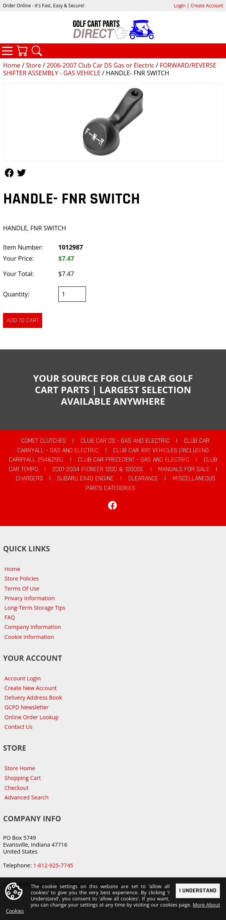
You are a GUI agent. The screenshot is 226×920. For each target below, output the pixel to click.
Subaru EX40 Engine (85, 478)
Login (179, 5)
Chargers (29, 478)
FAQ (10, 617)
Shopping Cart (23, 777)
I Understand (197, 891)
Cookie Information (29, 636)
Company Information (33, 626)
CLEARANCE (143, 478)
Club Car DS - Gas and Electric (125, 441)
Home (11, 65)
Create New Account (31, 688)
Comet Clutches (43, 441)
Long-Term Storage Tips (35, 607)
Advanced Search (27, 797)
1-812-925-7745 (53, 865)
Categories (7, 50)
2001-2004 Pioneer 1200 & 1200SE (98, 469)
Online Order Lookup (32, 717)
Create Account (207, 5)
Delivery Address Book (33, 697)
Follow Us (9, 173)
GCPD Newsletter (27, 707)
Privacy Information (30, 598)
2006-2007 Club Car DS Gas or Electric (100, 65)
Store (33, 65)
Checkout (17, 787)
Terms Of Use (22, 588)
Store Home (20, 768)
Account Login (23, 678)
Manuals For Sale (184, 469)
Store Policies (22, 578)
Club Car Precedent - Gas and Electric (133, 459)
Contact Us (19, 726)
